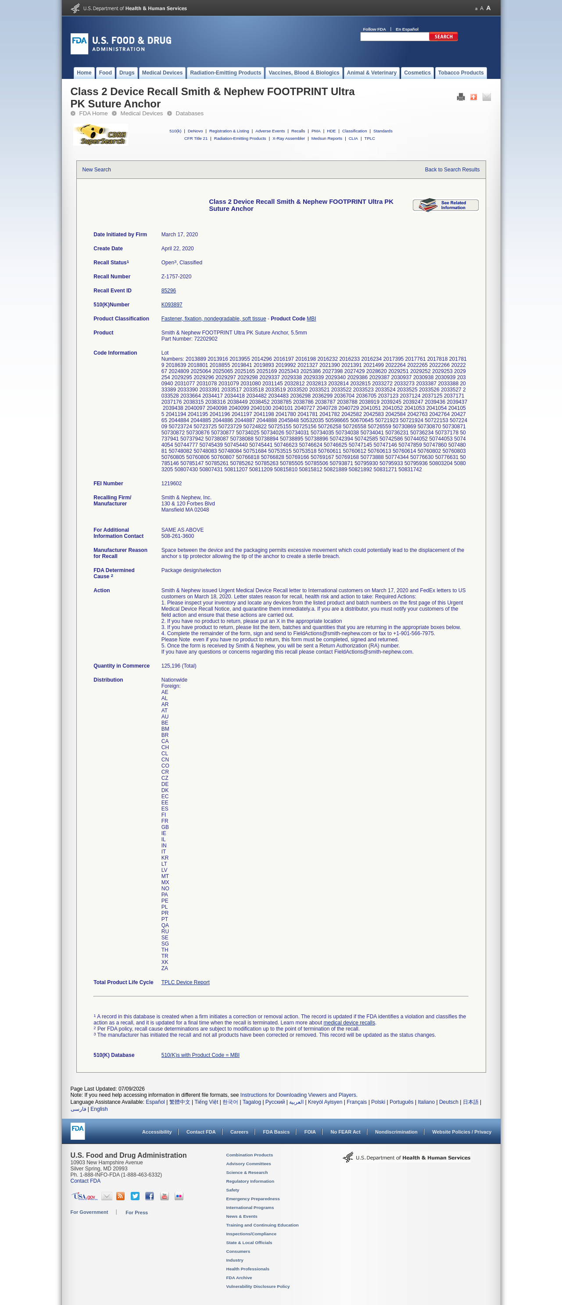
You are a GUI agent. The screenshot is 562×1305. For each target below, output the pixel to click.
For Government (89, 1212)
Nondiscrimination (396, 1131)
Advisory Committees (248, 1163)
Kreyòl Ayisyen (325, 1102)
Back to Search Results (452, 170)
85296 (168, 291)
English (98, 1109)
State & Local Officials (249, 1242)
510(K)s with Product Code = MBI (200, 1055)
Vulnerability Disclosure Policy (258, 1286)
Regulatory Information (250, 1181)
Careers (239, 1131)
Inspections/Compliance (251, 1233)
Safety (233, 1190)
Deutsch (448, 1102)
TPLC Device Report (185, 982)
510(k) (175, 130)
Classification (354, 130)
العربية (296, 1102)
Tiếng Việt (206, 1102)
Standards (383, 130)
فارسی (78, 1109)
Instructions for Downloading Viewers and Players (298, 1095)
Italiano (426, 1102)
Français (357, 1102)
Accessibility (157, 1131)
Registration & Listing (229, 130)
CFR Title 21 (196, 138)
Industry (234, 1260)
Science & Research (247, 1172)
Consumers (238, 1251)
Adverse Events (270, 130)
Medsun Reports (326, 138)
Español (155, 1102)
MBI (311, 319)
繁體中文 (179, 1102)
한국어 (230, 1102)
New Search (96, 170)
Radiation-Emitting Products (240, 138)
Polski (378, 1102)
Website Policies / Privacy (461, 1131)
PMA (316, 130)
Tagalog (252, 1102)
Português (402, 1102)
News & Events (242, 1216)
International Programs (250, 1207)
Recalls (298, 130)
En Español (407, 29)
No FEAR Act (345, 1131)
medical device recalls (349, 1023)
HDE (331, 130)
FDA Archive (239, 1277)
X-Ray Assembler (288, 138)
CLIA (353, 138)
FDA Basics (276, 1131)
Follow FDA (374, 29)
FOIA (310, 1131)
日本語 (471, 1102)
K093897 (172, 305)
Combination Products (249, 1154)
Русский (275, 1102)
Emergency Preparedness (253, 1198)
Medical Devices (142, 113)
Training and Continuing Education (262, 1225)
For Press (136, 1212)
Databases (190, 113)
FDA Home (93, 113)
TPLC (370, 138)
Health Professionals (247, 1268)
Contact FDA (201, 1131)
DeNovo (195, 130)
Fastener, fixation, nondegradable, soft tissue (213, 319)
